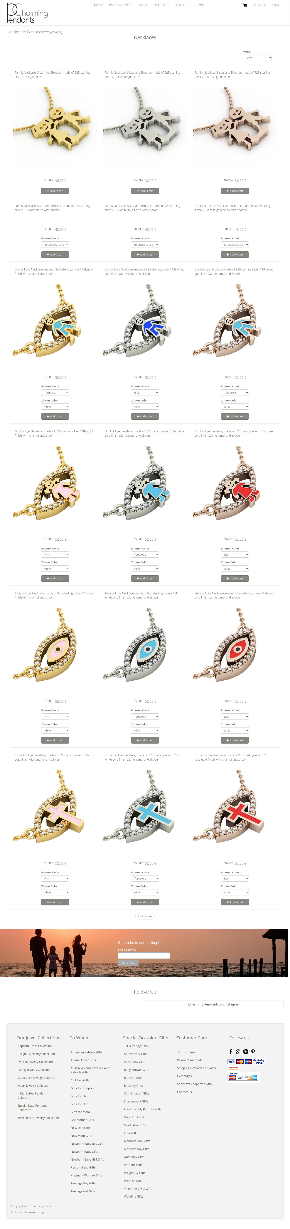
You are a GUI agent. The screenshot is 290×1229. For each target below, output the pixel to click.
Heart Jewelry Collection (34, 1086)
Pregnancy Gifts (135, 1173)
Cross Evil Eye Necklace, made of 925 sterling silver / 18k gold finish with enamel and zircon (52, 757)
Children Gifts (80, 1080)
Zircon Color (49, 400)
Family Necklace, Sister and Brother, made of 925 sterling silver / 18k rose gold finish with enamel (232, 208)
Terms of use (186, 1052)
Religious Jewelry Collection (36, 1054)
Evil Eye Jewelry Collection (35, 1062)
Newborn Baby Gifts (84, 1152)
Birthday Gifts (133, 1086)
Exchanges (184, 1076)
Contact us (184, 1092)
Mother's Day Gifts (136, 1149)
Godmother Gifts (82, 1120)
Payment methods (189, 1060)
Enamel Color (50, 238)
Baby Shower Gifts (136, 1070)
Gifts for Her (79, 1096)
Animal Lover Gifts (83, 1060)
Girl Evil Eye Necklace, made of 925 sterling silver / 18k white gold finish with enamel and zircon (144, 433)
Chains (199, 5)
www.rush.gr (36, 1212)
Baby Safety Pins (120, 5)
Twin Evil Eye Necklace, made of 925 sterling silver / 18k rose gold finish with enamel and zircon (234, 595)
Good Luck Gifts (135, 1117)
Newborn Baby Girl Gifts (87, 1159)
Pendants (97, 5)
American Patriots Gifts (86, 1052)
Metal (247, 51)
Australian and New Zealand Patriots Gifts (90, 1070)
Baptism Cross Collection (35, 1046)
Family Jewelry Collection (34, 1070)
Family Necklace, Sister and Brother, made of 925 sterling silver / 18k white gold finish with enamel (142, 208)
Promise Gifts (133, 1181)
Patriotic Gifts (133, 1165)
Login (275, 5)
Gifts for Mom (80, 1112)
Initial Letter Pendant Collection (32, 1095)
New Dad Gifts (80, 1128)
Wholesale (259, 5)
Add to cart (55, 191)
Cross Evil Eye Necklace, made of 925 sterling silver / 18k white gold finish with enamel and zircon (142, 757)
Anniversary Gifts (135, 1054)
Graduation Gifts (135, 1125)
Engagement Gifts (136, 1101)
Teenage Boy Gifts (83, 1183)
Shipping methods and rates (196, 1068)
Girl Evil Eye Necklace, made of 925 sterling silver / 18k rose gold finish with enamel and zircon (234, 433)
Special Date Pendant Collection (32, 1108)
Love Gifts (131, 1133)
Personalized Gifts (83, 1167)
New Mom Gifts (81, 1136)
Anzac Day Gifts (134, 1062)
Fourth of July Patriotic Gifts (143, 1109)
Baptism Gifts (133, 1078)
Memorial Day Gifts (137, 1141)
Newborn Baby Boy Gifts (87, 1144)
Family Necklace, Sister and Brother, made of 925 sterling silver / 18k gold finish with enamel (52, 208)
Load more (145, 916)
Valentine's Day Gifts (138, 1189)
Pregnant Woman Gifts (86, 1175)
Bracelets (182, 5)
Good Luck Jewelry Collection (37, 1078)
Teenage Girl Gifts (83, 1191)
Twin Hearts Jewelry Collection (38, 1118)
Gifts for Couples (82, 1088)
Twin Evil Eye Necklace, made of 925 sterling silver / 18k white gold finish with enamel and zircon (141, 595)
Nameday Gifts (134, 1157)
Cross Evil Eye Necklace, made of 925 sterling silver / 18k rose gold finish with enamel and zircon (232, 757)
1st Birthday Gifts (136, 1046)
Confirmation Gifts (136, 1093)
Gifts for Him (79, 1104)
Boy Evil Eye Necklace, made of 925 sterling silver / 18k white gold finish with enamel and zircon (144, 271)
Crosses (143, 5)
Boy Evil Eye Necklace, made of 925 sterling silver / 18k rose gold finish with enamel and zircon (234, 271)
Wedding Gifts (133, 1196)
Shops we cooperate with (194, 1084)
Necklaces (162, 5)
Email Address (128, 950)
